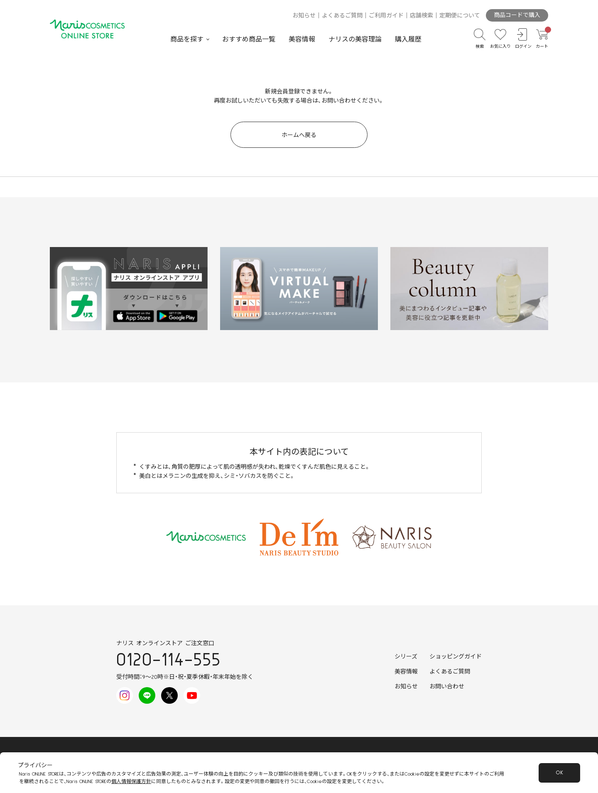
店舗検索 (421, 16)
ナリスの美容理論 (355, 39)
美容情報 (302, 39)
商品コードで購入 (517, 15)
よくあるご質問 (342, 16)
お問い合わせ (446, 687)
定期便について (459, 16)
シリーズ (406, 657)
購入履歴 (408, 39)
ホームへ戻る (299, 135)
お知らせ (304, 16)
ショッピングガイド (455, 657)
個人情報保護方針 (131, 781)
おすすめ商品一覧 (248, 39)
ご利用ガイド (386, 16)
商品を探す (186, 39)
